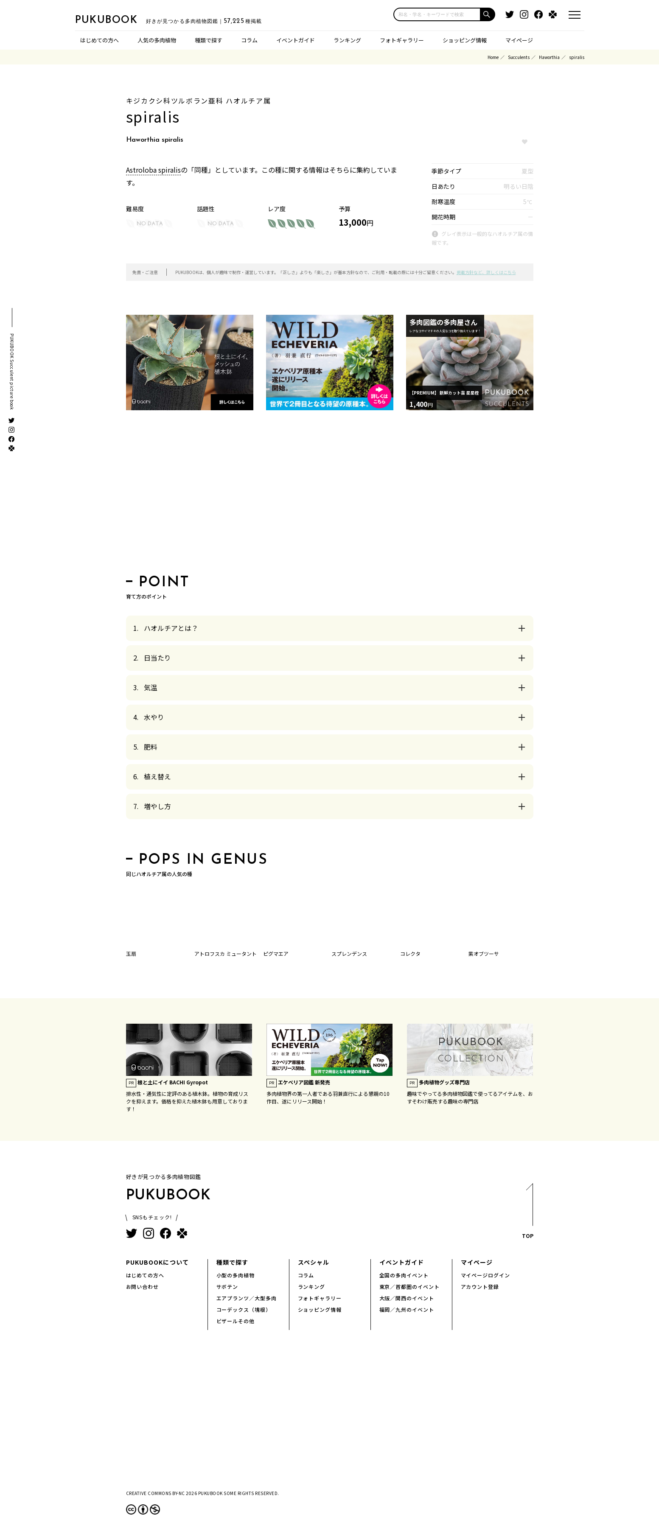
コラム (249, 40)
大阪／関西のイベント (407, 1298)
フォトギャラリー (402, 40)
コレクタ (410, 953)
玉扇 (131, 953)
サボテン (227, 1286)
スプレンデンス (349, 953)
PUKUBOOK (117, 19)
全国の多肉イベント (404, 1275)
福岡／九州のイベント (407, 1309)
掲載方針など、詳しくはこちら (486, 272)
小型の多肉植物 (235, 1275)
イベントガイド (295, 40)
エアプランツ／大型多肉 (246, 1298)
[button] (488, 14)
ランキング (347, 40)
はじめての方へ (99, 40)
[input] (437, 14)
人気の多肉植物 (156, 40)
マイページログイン (485, 1275)
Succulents (519, 57)
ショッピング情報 (465, 40)
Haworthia (549, 57)
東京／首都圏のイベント (409, 1286)
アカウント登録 (480, 1286)
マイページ (519, 40)
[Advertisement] (329, 495)
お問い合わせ (142, 1286)
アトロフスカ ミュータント (225, 953)
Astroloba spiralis (153, 170)
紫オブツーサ (483, 953)
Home (493, 57)
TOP (527, 1213)
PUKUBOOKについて (157, 1262)
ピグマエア (276, 953)
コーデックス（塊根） (244, 1309)
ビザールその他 (235, 1320)
